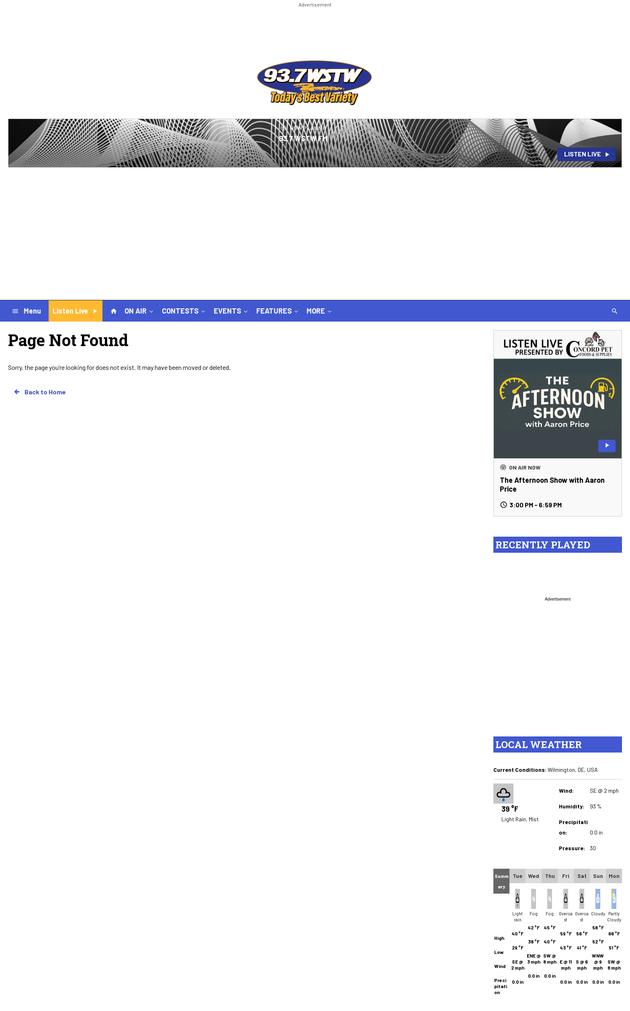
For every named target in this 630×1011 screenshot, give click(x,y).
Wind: (566, 790)
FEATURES (278, 311)
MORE (320, 311)
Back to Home (39, 392)
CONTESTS (184, 311)
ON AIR (140, 311)
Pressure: (572, 848)
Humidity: (571, 806)
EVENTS (231, 311)
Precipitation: (573, 827)
